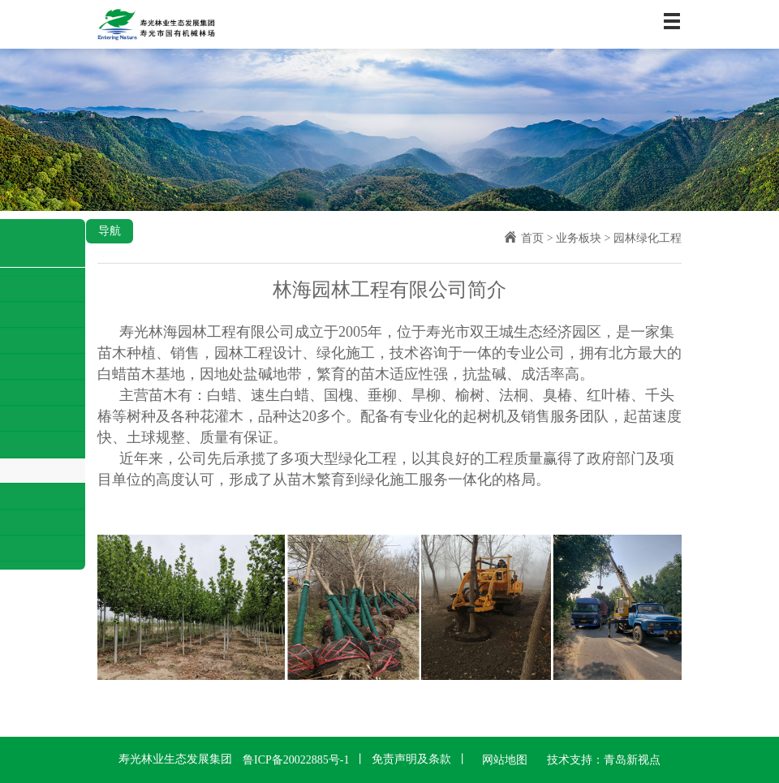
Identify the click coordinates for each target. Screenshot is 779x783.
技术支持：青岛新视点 (604, 760)
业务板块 (578, 238)
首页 (532, 238)
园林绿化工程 (647, 238)
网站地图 (504, 760)
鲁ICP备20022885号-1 (296, 760)
